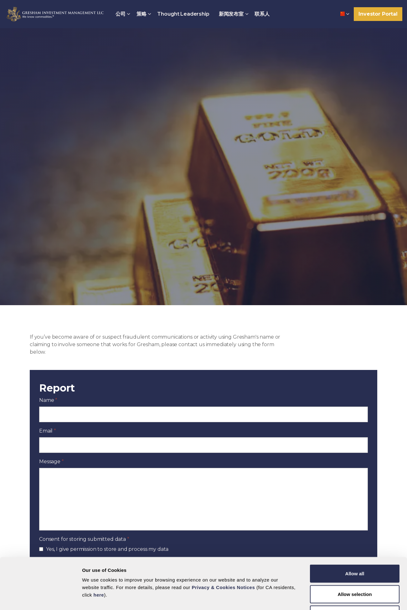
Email (47, 431)
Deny (355, 569)
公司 (121, 14)
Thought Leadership (183, 14)
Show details (265, 597)
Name (48, 400)
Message (51, 461)
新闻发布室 (231, 14)
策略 (142, 14)
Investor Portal (378, 14)
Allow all (354, 528)
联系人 (262, 14)
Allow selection (354, 548)
